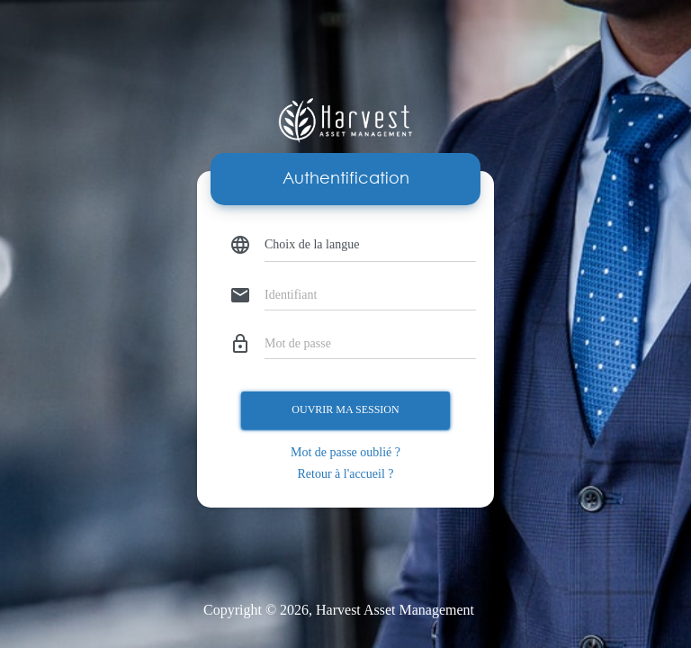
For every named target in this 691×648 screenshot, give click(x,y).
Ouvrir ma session (345, 409)
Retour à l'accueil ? (345, 474)
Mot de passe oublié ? (345, 452)
